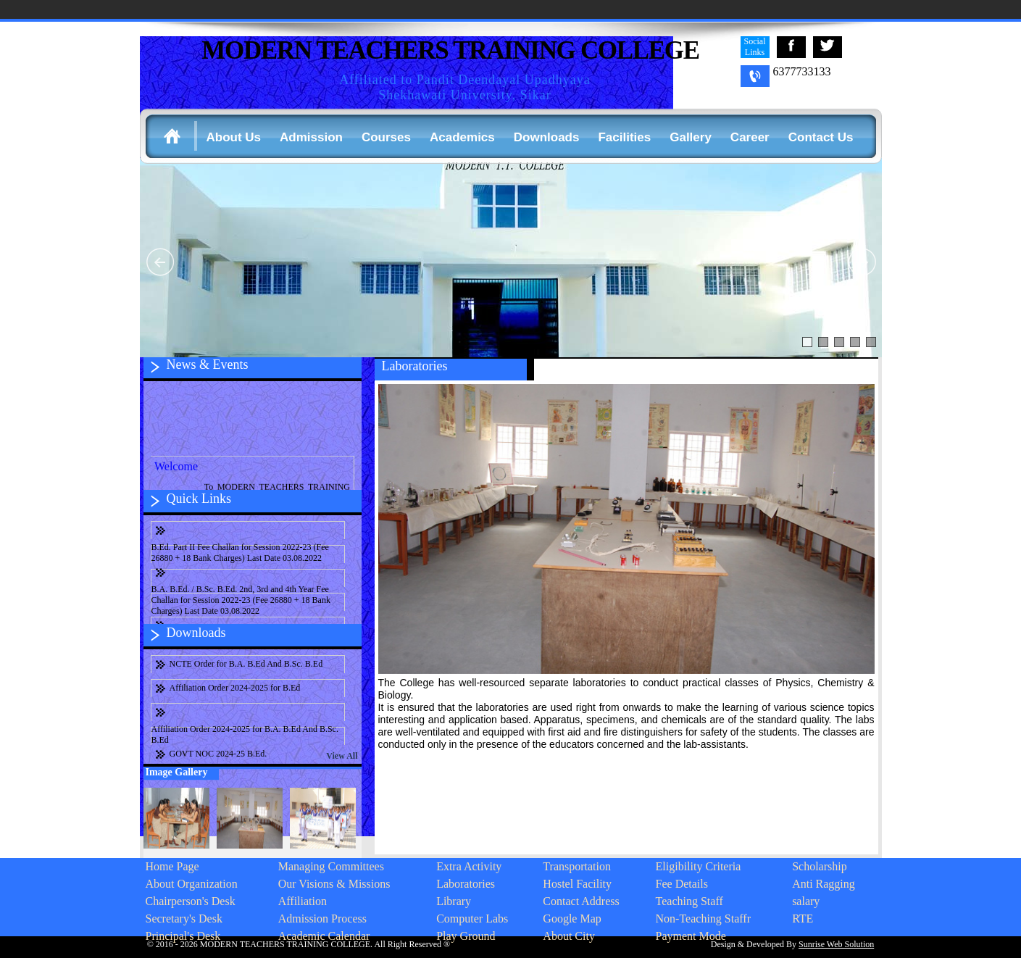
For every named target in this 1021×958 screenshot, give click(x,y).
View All (341, 756)
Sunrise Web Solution (836, 944)
